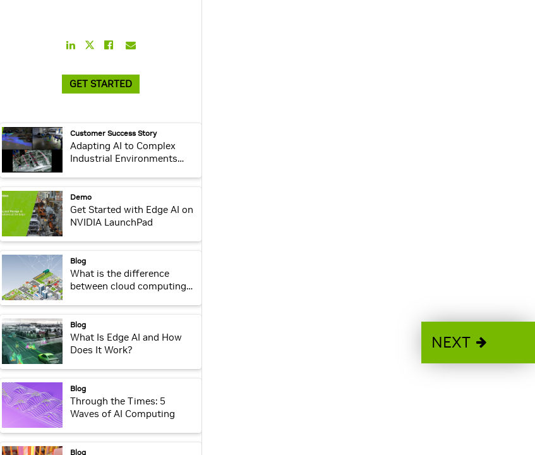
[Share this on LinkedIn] (70, 45)
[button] (478, 342)
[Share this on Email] (130, 45)
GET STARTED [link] (100, 84)
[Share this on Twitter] (89, 45)
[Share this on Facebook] (108, 45)
